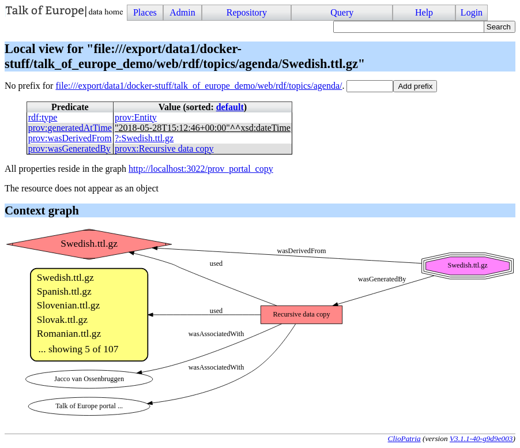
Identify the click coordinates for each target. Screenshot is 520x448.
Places (145, 12)
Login (472, 12)
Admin (182, 12)
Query (341, 12)
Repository (247, 12)
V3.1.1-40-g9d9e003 (481, 438)
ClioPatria (404, 438)
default (230, 107)
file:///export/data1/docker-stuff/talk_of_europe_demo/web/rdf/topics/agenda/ (198, 86)
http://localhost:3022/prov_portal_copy (201, 169)
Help (424, 12)
